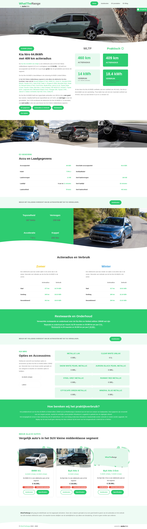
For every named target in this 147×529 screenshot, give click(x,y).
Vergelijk (142, 9)
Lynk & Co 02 (56, 85)
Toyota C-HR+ (62, 89)
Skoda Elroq (48, 85)
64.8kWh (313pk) (30, 474)
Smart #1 (59, 81)
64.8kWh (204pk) (42, 474)
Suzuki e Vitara (29, 87)
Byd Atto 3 (37, 87)
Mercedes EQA (62, 83)
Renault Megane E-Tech (41, 81)
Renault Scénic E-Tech (28, 85)
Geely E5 (50, 91)
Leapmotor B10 (28, 89)
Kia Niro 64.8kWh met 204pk (30, 64)
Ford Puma (40, 85)
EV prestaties (115, 3)
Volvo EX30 (37, 83)
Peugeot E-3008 (52, 83)
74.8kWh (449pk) (105, 474)
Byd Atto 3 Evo (42, 91)
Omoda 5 (64, 87)
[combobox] (30, 377)
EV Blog (125, 3)
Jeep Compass (46, 87)
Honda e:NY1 (28, 83)
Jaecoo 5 (22, 91)
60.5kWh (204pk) (73, 474)
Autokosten (104, 3)
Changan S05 (53, 89)
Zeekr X (44, 83)
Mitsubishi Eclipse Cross (41, 89)
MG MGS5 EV (56, 87)
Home (94, 3)
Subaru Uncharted (31, 91)
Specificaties (43, 492)
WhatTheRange (25, 526)
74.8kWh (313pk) (116, 474)
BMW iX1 (52, 81)
